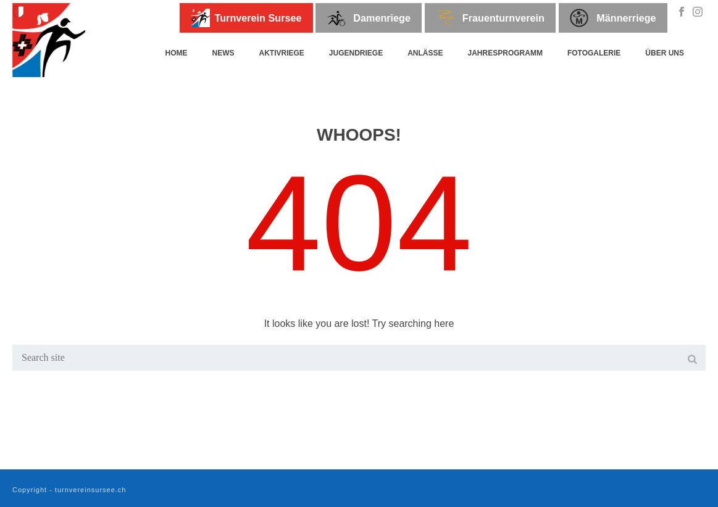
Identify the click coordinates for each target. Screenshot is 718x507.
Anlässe (425, 53)
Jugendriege (356, 53)
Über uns (664, 53)
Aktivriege (281, 53)
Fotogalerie (593, 53)
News (223, 53)
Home (176, 53)
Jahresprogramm (505, 53)
